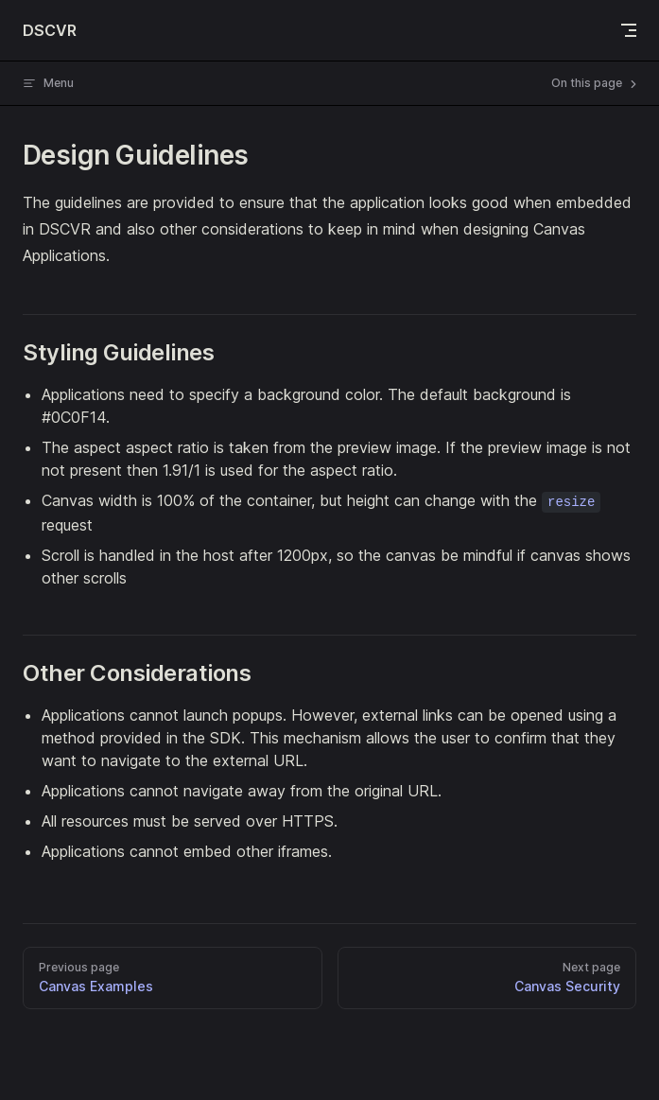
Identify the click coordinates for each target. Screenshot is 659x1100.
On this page (595, 83)
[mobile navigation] (628, 30)
